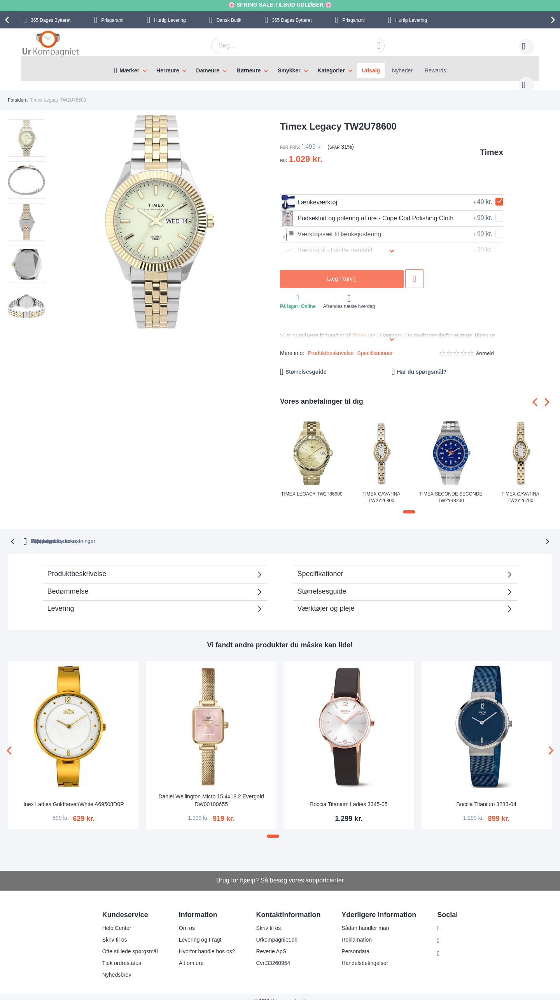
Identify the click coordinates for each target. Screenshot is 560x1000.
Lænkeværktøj (308, 194)
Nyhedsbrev (111, 966)
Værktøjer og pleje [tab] (326, 600)
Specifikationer (375, 345)
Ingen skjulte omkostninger (321, 532)
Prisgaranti (112, 20)
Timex (491, 144)
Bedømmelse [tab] (68, 583)
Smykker (289, 70)
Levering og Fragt (195, 931)
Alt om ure (186, 954)
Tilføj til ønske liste (414, 271)
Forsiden (17, 92)
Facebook (450, 933)
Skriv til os (109, 931)
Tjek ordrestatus (116, 954)
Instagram (451, 920)
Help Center (111, 919)
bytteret (180, 532)
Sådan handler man (360, 919)
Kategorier (331, 70)
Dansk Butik (228, 20)
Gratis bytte (246, 532)
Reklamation (352, 931)
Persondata (351, 943)
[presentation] (8, 20)
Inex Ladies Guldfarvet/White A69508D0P (73, 796)
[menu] (280, 68)
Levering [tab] (60, 600)
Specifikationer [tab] (320, 565)
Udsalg (371, 70)
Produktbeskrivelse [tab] (77, 565)
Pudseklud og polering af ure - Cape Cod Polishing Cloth (366, 210)
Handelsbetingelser (360, 954)
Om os (182, 919)
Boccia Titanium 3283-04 (486, 796)
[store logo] (50, 44)
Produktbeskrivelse (331, 345)
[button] (29, 165)
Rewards (435, 70)
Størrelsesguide (306, 364)
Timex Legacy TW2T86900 (312, 486)
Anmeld (485, 345)
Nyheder (402, 70)
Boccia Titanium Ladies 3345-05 (348, 796)
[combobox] (286, 45)
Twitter (447, 945)
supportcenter (325, 871)
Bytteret (50, 20)
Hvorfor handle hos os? (202, 943)
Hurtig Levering (170, 20)
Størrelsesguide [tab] (322, 583)
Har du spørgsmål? (422, 364)
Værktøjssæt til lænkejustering (330, 226)
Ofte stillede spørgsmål (125, 943)
